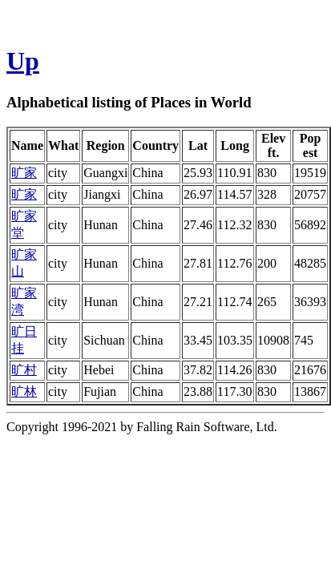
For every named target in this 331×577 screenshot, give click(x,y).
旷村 (24, 370)
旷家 (24, 173)
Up (22, 60)
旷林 (24, 391)
